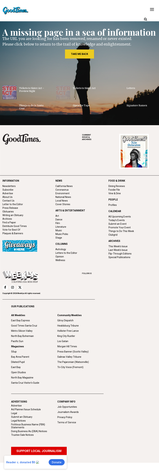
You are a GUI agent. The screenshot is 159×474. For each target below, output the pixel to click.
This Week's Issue (118, 246)
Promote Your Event (119, 227)
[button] (145, 19)
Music (58, 230)
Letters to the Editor (66, 253)
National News (63, 197)
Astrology (60, 249)
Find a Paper (9, 222)
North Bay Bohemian (22, 347)
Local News (61, 200)
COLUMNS (61, 244)
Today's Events (116, 220)
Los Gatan (62, 352)
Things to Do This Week (121, 231)
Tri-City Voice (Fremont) (70, 378)
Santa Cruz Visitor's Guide (25, 394)
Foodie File (114, 189)
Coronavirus (62, 189)
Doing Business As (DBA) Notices (29, 442)
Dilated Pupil (18, 373)
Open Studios (18, 383)
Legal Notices (18, 432)
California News (64, 186)
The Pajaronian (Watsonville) (73, 373)
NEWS (58, 180)
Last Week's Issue (118, 250)
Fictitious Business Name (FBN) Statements (28, 437)
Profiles (112, 205)
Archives (7, 218)
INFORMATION (10, 180)
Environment (62, 193)
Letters (131, 88)
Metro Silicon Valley (21, 342)
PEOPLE (113, 199)
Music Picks (61, 234)
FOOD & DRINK (116, 180)
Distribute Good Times (14, 226)
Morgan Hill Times (67, 357)
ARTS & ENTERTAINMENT (70, 210)
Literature (60, 226)
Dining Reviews (116, 186)
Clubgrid (112, 234)
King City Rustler (66, 347)
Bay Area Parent (20, 368)
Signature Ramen (137, 105)
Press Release (10, 208)
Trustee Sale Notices (22, 446)
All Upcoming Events (119, 216)
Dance (58, 219)
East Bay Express (20, 331)
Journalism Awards (68, 423)
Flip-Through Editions (120, 253)
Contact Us (8, 200)
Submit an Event (117, 223)
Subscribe (7, 189)
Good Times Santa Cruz (24, 337)
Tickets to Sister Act (84, 88)
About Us (7, 197)
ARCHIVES (100, 137)
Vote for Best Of (11, 229)
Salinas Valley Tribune (69, 368)
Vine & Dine (114, 193)
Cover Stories (62, 204)
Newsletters (9, 186)
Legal (14, 424)
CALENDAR (114, 211)
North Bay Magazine (22, 388)
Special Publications (119, 257)
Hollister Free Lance (68, 342)
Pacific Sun (17, 352)
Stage (58, 237)
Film (57, 223)
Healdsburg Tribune (68, 337)
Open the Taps (81, 105)
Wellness (60, 260)
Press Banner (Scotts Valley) (73, 362)
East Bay (16, 378)
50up (14, 362)
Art (57, 215)
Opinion (59, 256)
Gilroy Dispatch (65, 331)
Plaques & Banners (12, 233)
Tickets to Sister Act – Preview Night (31, 90)
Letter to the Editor (12, 204)
